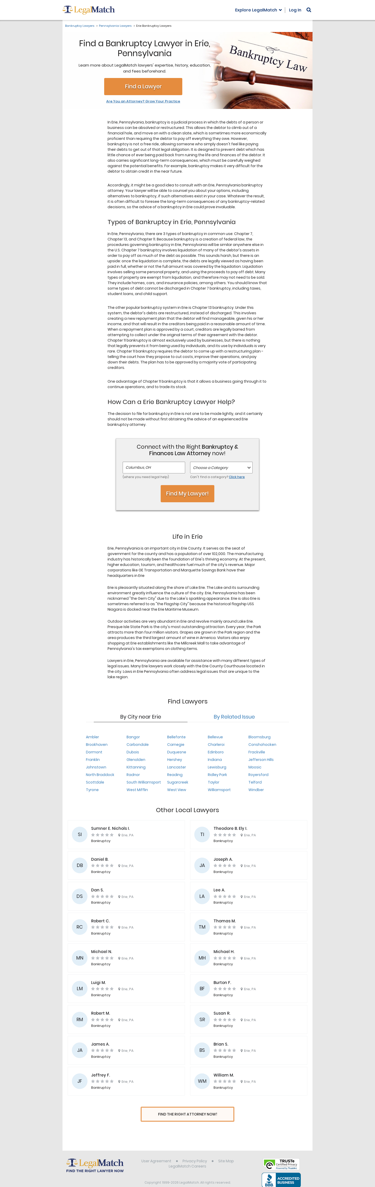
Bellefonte (176, 737)
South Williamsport (144, 782)
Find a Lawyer (143, 86)
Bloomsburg (259, 737)
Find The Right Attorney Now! (187, 1114)
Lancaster (176, 767)
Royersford (258, 774)
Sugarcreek (177, 782)
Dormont (94, 752)
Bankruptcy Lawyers (79, 26)
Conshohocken (262, 744)
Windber (256, 789)
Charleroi (216, 744)
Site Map (226, 1151)
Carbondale (138, 744)
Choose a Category (210, 467)
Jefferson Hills (261, 759)
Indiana (215, 759)
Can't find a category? (217, 477)
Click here (237, 477)
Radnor (133, 774)
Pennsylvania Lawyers (115, 26)
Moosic (254, 767)
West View (176, 789)
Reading (175, 774)
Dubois (133, 752)
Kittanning (136, 767)
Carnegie (175, 744)
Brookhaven (97, 744)
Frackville (256, 752)
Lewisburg (217, 767)
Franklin (93, 759)
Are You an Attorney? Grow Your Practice (143, 101)
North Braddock (100, 774)
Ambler (92, 737)
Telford (255, 782)
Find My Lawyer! (187, 493)
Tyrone (92, 789)
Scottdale (95, 782)
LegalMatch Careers (187, 1156)
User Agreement (156, 1151)
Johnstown (96, 767)
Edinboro (216, 752)
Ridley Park (217, 774)
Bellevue (215, 737)
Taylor (213, 782)
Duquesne (176, 752)
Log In (295, 10)
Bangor (133, 737)
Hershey (174, 759)
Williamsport (219, 789)
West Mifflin (137, 789)
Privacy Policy (195, 1151)
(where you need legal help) (146, 477)
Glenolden (136, 759)
